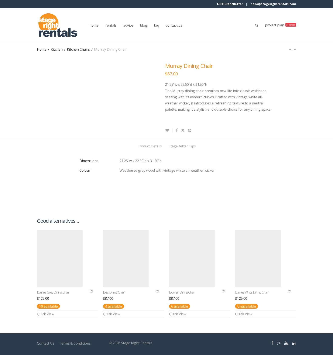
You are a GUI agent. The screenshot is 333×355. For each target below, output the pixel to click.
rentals (111, 25)
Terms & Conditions (75, 343)
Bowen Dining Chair (182, 292)
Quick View (45, 314)
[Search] (256, 25)
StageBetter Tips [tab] (182, 146)
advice (128, 25)
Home (42, 49)
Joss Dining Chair (114, 292)
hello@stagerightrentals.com (273, 4)
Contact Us (45, 343)
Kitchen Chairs (78, 49)
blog (143, 25)
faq (156, 25)
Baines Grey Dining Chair (53, 292)
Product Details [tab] (149, 146)
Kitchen (57, 49)
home (94, 25)
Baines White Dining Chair (251, 292)
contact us (174, 25)
